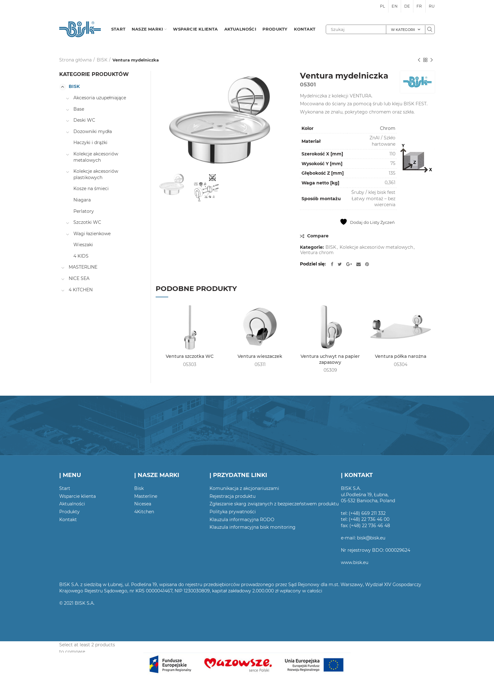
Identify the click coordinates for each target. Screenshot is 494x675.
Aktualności (72, 503)
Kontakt (68, 519)
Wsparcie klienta (77, 496)
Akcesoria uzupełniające (99, 98)
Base (78, 109)
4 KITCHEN (81, 290)
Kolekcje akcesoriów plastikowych (95, 174)
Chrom (387, 128)
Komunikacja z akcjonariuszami (244, 488)
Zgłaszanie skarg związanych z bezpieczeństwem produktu (274, 503)
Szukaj (429, 29)
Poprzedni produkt (419, 60)
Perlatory (83, 211)
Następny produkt (432, 60)
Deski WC (84, 120)
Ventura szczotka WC (190, 356)
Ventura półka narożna (400, 356)
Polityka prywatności (233, 511)
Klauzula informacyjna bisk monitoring (253, 527)
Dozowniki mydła (92, 131)
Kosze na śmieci (91, 188)
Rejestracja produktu (233, 496)
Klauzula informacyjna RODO (242, 519)
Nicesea (142, 503)
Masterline (145, 496)
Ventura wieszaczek (260, 356)
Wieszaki (83, 244)
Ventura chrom (317, 252)
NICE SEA (79, 278)
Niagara (82, 200)
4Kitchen (144, 511)
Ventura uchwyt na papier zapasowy (330, 359)
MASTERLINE (83, 267)
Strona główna (75, 60)
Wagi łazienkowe (92, 233)
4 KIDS (81, 256)
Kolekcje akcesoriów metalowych (376, 247)
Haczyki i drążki (90, 142)
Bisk (139, 488)
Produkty (69, 511)
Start (64, 488)
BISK (102, 60)
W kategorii (403, 29)
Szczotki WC (87, 222)
